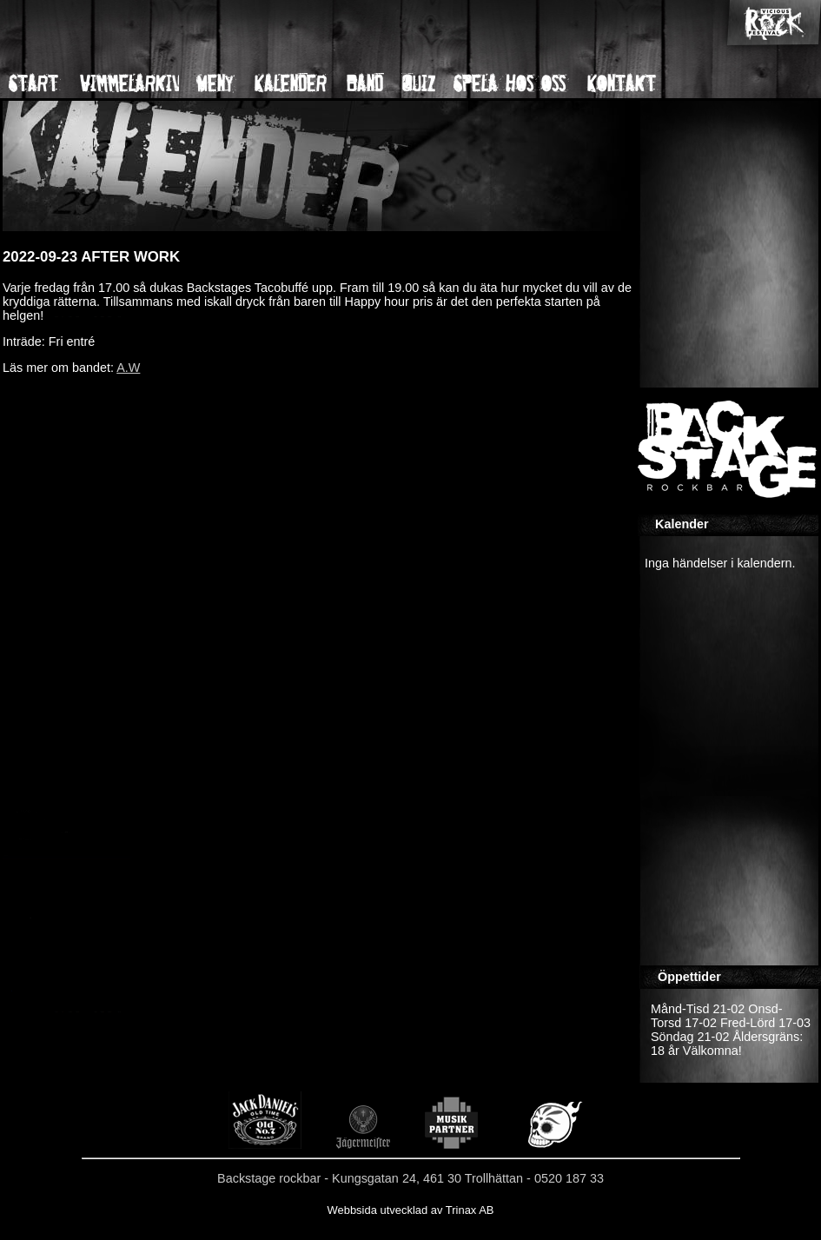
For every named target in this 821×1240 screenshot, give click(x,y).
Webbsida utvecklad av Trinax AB (410, 1210)
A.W (128, 368)
